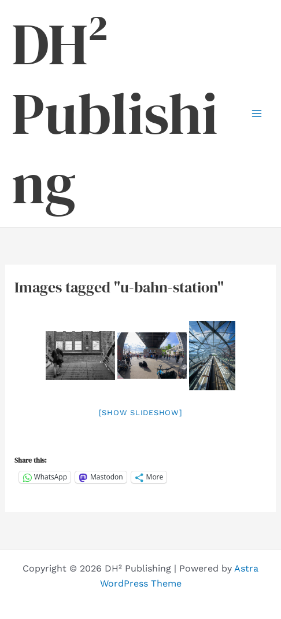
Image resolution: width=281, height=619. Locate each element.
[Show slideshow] (141, 412)
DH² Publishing (115, 113)
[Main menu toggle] (256, 113)
